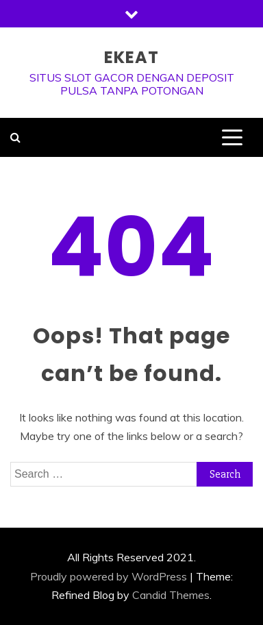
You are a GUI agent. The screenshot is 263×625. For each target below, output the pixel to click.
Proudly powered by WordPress (108, 576)
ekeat (131, 57)
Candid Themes (171, 595)
